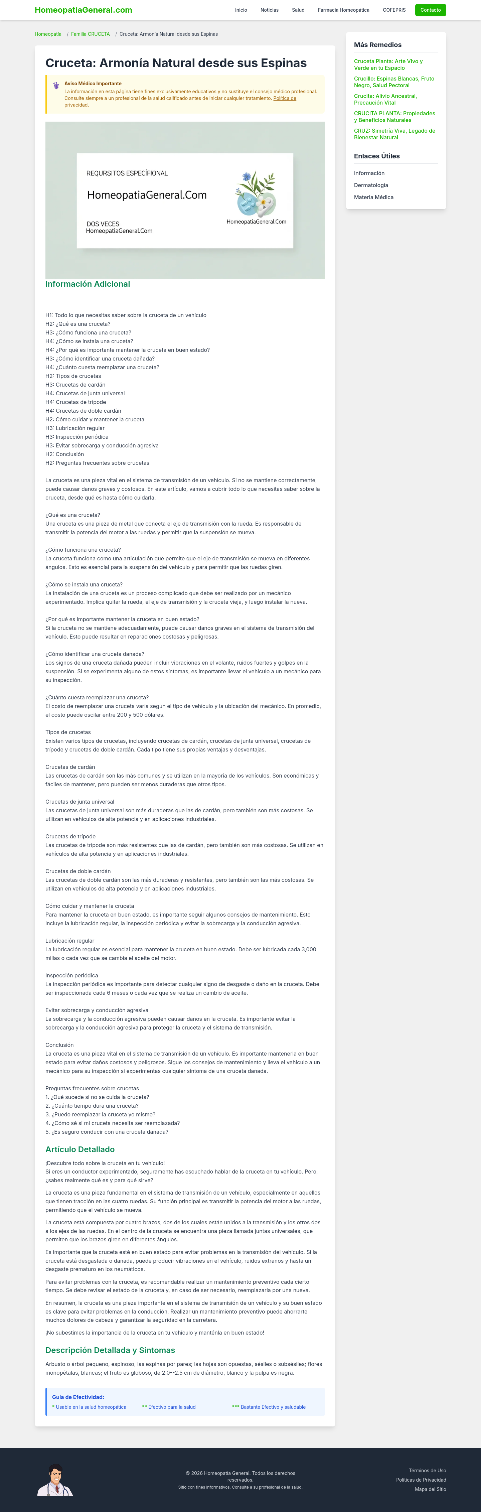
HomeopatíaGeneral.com (83, 10)
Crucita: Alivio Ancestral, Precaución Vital (385, 99)
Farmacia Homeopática (343, 10)
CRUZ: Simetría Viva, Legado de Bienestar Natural (395, 134)
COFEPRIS (394, 10)
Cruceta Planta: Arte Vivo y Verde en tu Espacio (388, 64)
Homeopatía (48, 34)
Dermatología (371, 185)
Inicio (241, 10)
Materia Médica (373, 197)
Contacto (431, 10)
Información (369, 173)
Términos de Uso (427, 1470)
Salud (298, 10)
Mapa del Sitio (430, 1489)
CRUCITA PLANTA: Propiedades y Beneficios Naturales (394, 116)
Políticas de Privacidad (421, 1480)
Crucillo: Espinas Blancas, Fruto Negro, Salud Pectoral (394, 82)
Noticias (270, 10)
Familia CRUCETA (90, 34)
